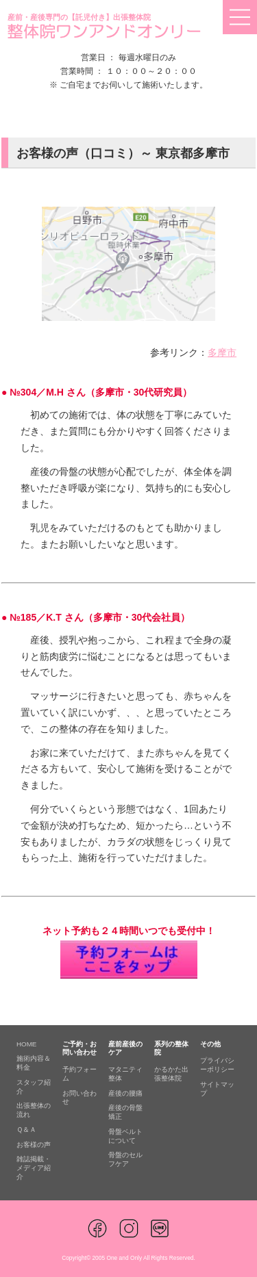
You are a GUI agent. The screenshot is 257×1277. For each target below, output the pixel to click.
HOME (26, 1044)
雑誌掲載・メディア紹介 (33, 1167)
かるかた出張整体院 (171, 1074)
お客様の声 (33, 1144)
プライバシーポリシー (217, 1065)
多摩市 (222, 352)
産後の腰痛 (125, 1093)
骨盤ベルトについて (125, 1136)
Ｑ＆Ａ (26, 1129)
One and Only (124, 1257)
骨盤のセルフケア (125, 1159)
